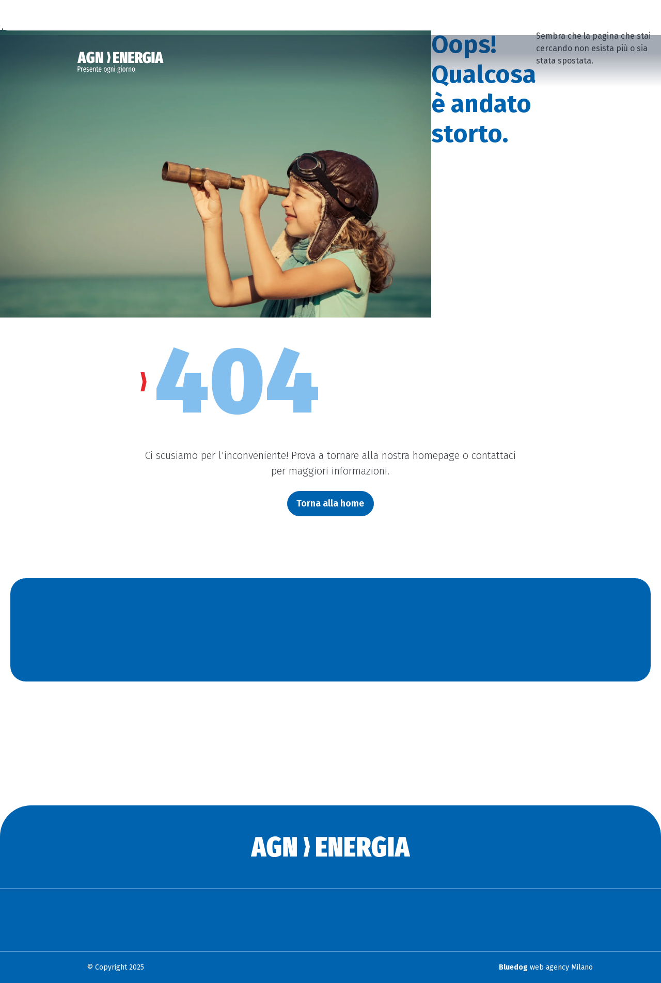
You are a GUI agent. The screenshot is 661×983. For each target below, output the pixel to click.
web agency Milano (546, 967)
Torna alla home (330, 503)
